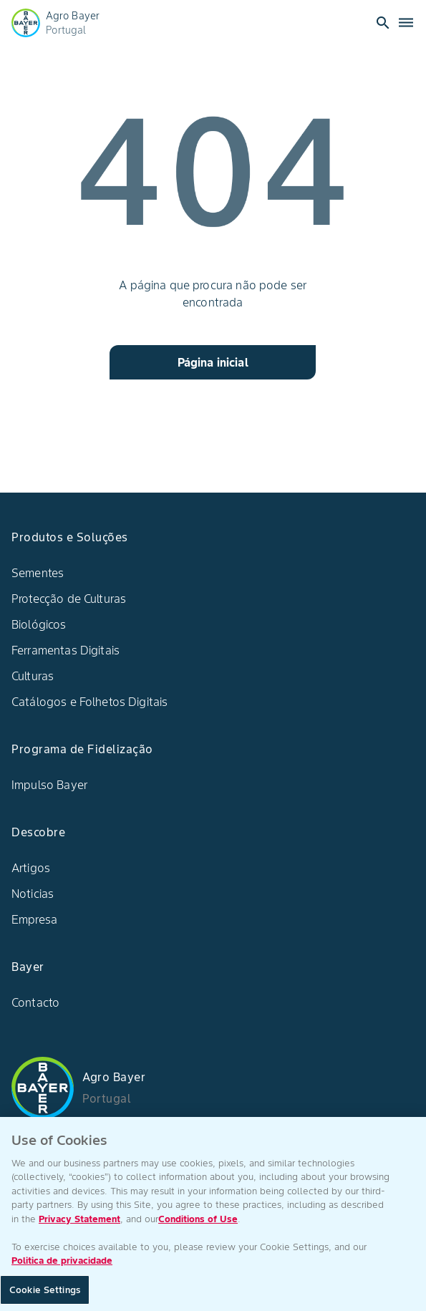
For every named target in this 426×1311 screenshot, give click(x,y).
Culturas (32, 676)
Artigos (30, 868)
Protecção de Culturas (68, 598)
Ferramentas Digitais (65, 650)
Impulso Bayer (49, 785)
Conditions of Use (198, 1225)
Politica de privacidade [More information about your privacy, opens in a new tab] (61, 1268)
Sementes (37, 573)
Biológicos (39, 624)
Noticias (32, 893)
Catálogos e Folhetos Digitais (89, 702)
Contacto (35, 1002)
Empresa (34, 919)
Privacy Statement (79, 1225)
